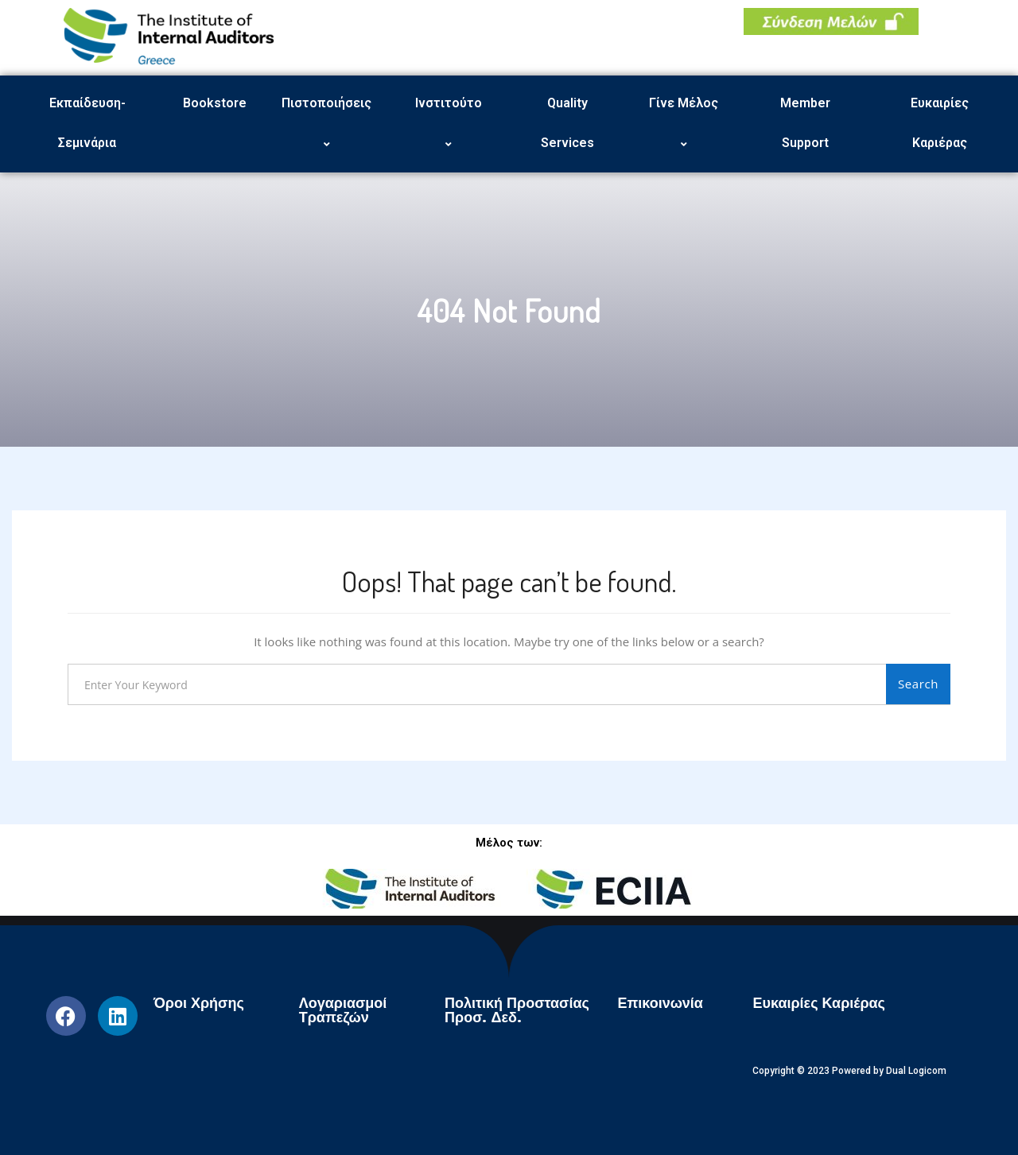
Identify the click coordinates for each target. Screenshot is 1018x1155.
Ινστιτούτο (451, 123)
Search (918, 684)
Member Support (805, 122)
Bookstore (215, 102)
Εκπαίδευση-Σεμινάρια (87, 122)
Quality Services (567, 122)
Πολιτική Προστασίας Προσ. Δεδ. (517, 1010)
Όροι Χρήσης (198, 1003)
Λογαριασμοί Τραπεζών (343, 1010)
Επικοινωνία (660, 1003)
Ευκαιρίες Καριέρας (940, 122)
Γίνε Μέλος (686, 123)
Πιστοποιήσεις (329, 123)
